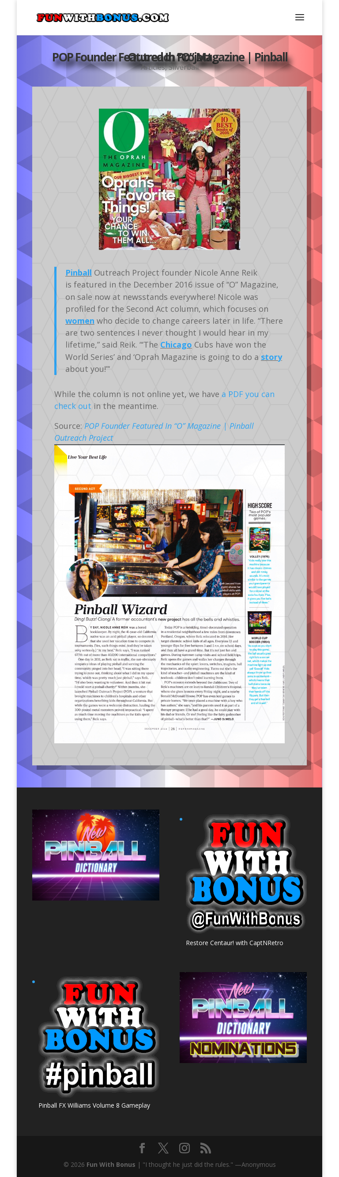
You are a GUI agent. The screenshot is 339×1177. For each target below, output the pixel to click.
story (271, 357)
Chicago (176, 344)
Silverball (184, 71)
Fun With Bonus (111, 1164)
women (79, 320)
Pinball (78, 272)
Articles (153, 71)
